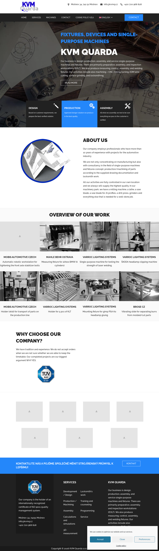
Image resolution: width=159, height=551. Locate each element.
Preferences (144, 539)
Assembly (68, 510)
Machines (51, 17)
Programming (87, 510)
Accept (100, 539)
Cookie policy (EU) (85, 17)
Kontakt (131, 463)
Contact (65, 17)
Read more (71, 83)
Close (122, 539)
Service (84, 517)
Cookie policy (121, 546)
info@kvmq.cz (111, 4)
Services (36, 17)
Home (24, 17)
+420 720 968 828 (133, 4)
